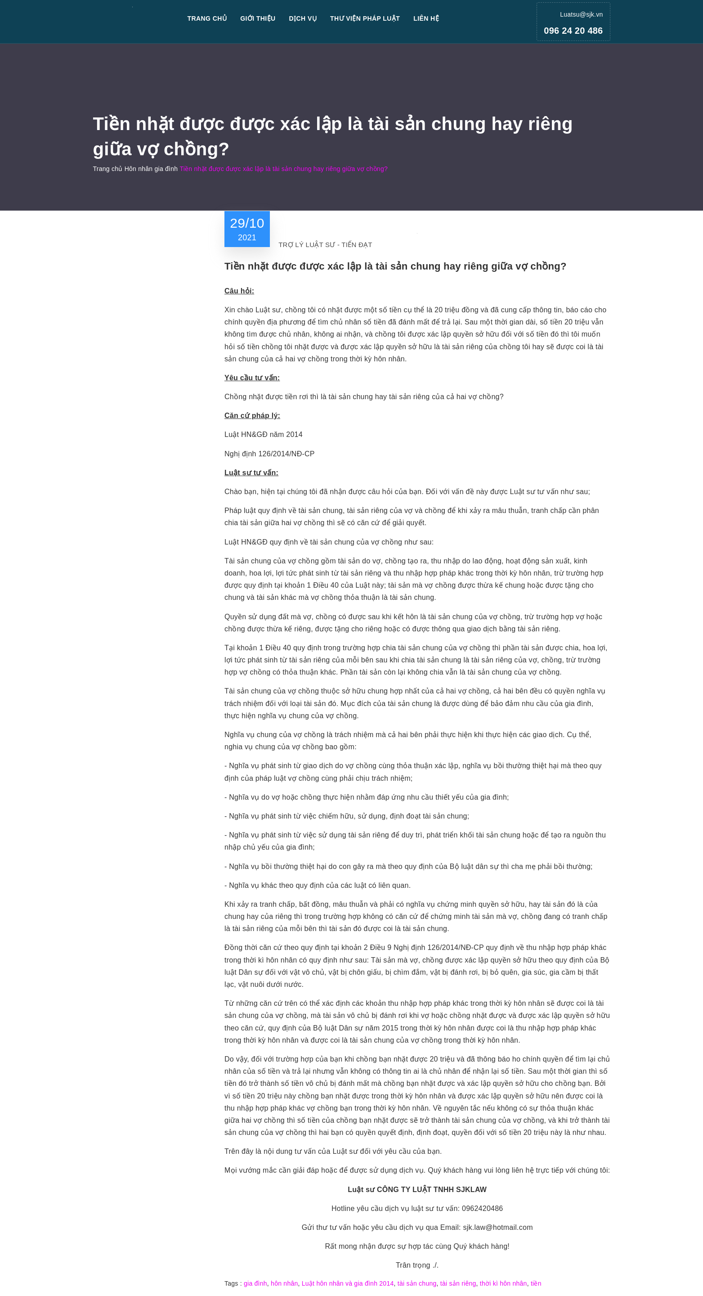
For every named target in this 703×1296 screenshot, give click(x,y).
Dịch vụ (303, 18)
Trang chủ (207, 18)
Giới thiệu (257, 18)
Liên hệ (426, 18)
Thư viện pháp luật (365, 18)
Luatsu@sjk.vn (581, 14)
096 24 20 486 (573, 31)
